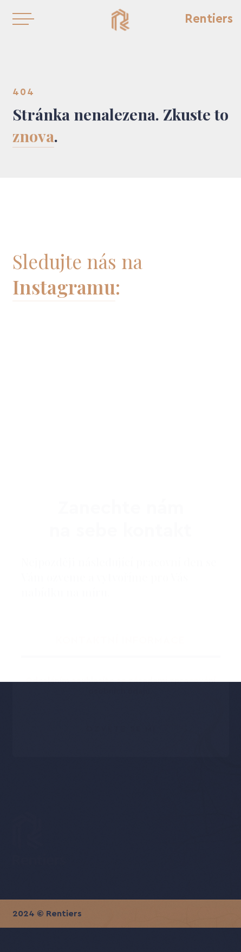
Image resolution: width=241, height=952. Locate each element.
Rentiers (209, 19)
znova (33, 136)
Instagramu (63, 286)
